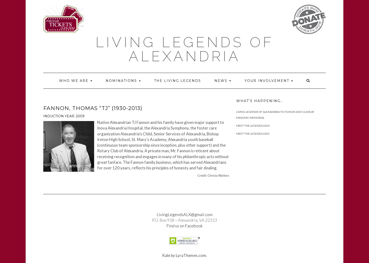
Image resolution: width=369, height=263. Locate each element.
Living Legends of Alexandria (185, 49)
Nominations (123, 81)
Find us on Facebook (184, 225)
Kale (166, 255)
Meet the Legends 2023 (252, 133)
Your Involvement (269, 81)
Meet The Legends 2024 (252, 125)
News (222, 81)
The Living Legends (177, 81)
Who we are (75, 81)
